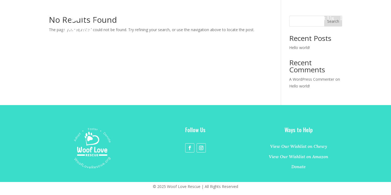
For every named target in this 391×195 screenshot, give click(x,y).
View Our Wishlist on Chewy (298, 146)
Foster (290, 18)
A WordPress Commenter (311, 79)
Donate (349, 18)
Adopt (268, 18)
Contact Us (319, 18)
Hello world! (299, 86)
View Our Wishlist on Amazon (298, 156)
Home (246, 18)
